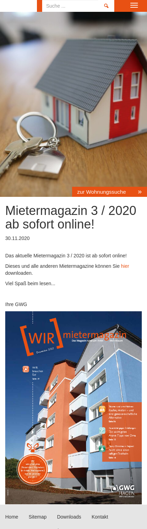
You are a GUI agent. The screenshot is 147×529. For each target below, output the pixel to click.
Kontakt (100, 517)
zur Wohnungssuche (102, 192)
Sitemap (37, 517)
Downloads (69, 517)
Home (18, 6)
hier (124, 266)
